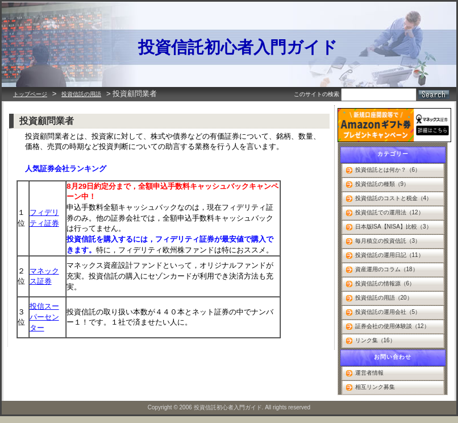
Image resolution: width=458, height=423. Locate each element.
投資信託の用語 (81, 94)
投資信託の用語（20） (384, 298)
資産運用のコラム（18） (386, 269)
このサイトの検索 (316, 94)
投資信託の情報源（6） (385, 283)
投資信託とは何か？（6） (388, 170)
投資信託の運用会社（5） (388, 312)
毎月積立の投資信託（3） (388, 241)
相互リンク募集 (375, 387)
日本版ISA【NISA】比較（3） (393, 226)
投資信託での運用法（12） (389, 212)
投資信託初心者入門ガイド (238, 47)
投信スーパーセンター (44, 316)
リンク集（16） (375, 340)
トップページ (30, 94)
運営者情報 (369, 373)
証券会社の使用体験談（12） (392, 326)
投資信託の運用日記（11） (389, 255)
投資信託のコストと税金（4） (393, 198)
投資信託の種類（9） (382, 184)
